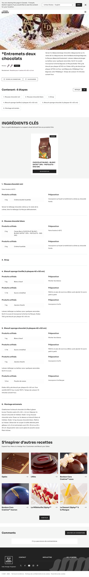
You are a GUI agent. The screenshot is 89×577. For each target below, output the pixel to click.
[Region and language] (58, 5)
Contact (22, 557)
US (84, 89)
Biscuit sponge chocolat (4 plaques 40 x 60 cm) (61, 102)
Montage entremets (12, 108)
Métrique (77, 89)
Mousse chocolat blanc (35, 97)
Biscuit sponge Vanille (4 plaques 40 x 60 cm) (21, 102)
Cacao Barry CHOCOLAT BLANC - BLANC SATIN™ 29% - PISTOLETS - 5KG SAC (28, 233)
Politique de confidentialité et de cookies (37, 574)
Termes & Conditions (17, 574)
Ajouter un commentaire (76, 533)
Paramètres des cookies (58, 574)
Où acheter (71, 557)
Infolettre (47, 557)
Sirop (52, 97)
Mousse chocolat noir (12, 97)
